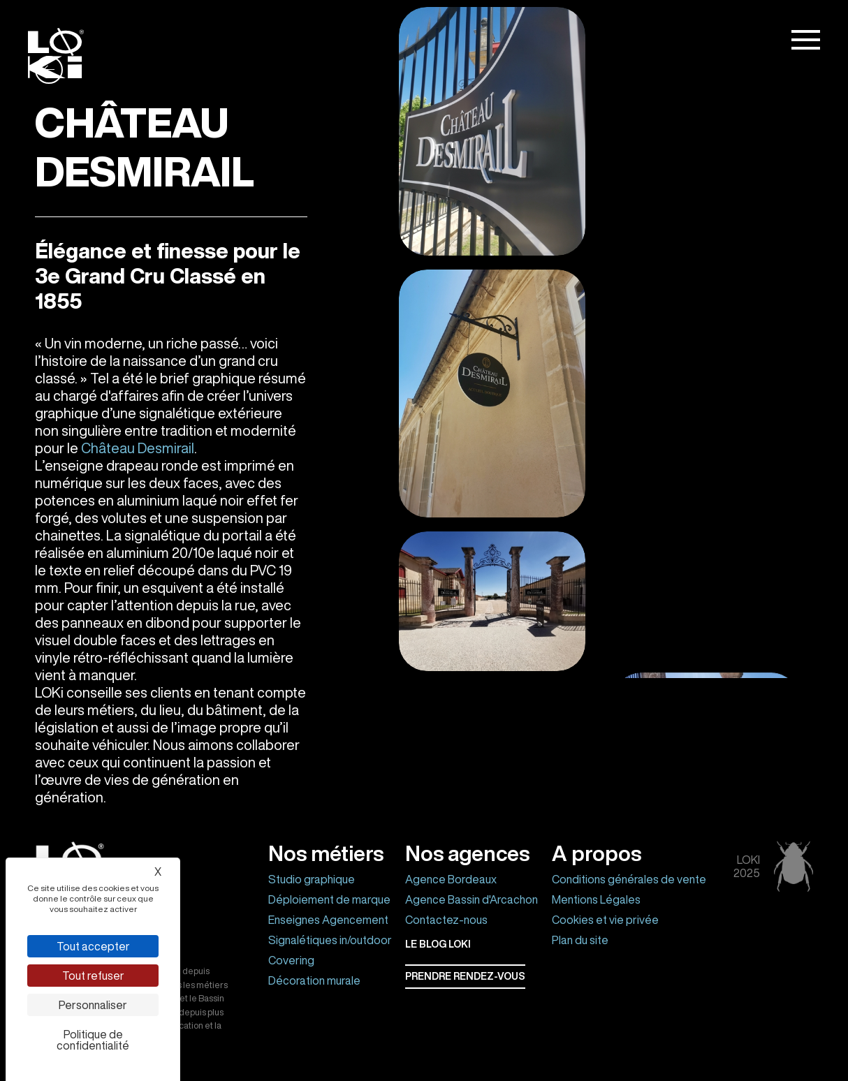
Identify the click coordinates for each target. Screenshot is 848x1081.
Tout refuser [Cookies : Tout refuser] (93, 975)
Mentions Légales (596, 899)
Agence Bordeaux (451, 879)
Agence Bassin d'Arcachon (471, 899)
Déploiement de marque (329, 899)
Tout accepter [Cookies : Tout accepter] (93, 946)
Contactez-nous (446, 919)
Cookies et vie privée (605, 919)
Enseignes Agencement (328, 919)
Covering (291, 960)
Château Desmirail (137, 448)
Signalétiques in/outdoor (330, 940)
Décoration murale (314, 980)
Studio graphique (311, 879)
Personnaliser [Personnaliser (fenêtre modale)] (93, 1004)
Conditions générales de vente (629, 879)
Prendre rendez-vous (465, 976)
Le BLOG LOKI (438, 944)
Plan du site (580, 940)
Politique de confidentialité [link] (93, 1040)
